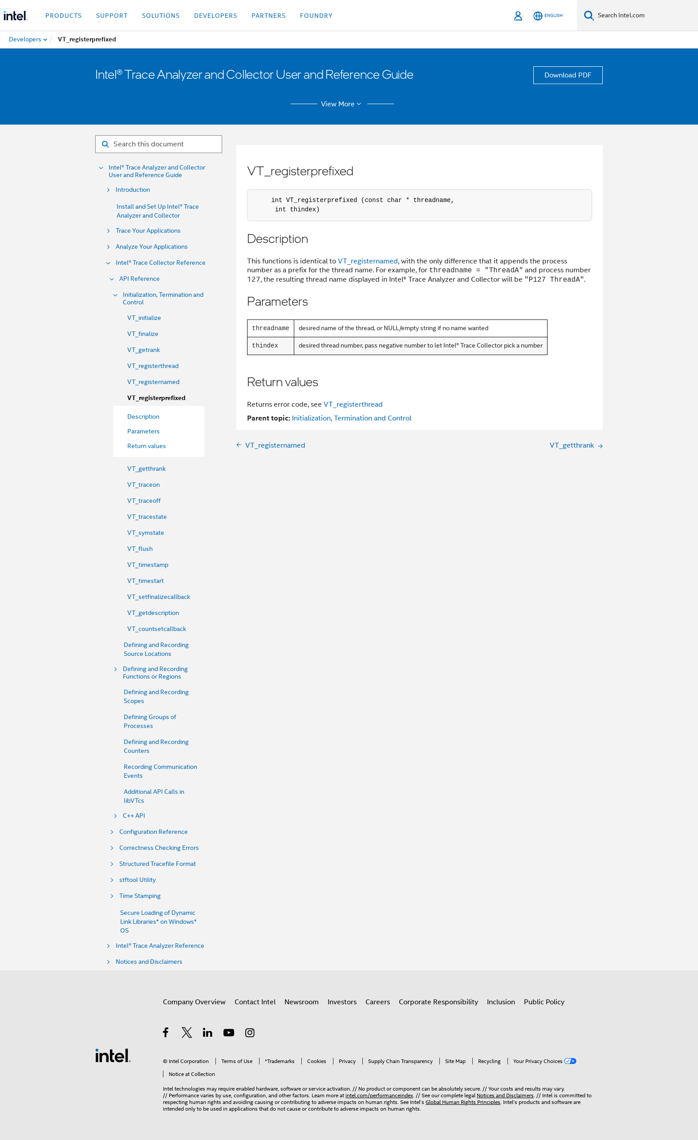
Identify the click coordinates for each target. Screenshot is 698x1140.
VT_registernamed (153, 382)
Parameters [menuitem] (143, 431)
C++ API (134, 816)
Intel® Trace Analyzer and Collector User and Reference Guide (157, 171)
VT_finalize (142, 334)
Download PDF (568, 75)
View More (342, 104)
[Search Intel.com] (646, 15)
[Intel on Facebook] (166, 1034)
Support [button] (112, 16)
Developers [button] (215, 16)
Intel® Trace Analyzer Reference (160, 946)
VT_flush (140, 549)
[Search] (589, 15)
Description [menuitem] (143, 416)
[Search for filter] (158, 144)
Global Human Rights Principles (463, 1102)
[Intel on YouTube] (229, 1034)
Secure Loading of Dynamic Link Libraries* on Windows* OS (158, 921)
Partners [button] (269, 16)
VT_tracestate (147, 517)
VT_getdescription (153, 613)
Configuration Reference (153, 832)
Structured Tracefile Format (157, 864)
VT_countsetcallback (156, 629)
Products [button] (63, 16)
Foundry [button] (316, 16)
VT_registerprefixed (156, 398)
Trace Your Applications (148, 230)
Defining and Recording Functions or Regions (155, 672)
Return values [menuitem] (146, 446)
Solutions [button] (161, 16)
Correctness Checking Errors (159, 848)
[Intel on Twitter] (187, 1034)
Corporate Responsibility (438, 1002)
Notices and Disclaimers (149, 962)
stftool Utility (137, 880)
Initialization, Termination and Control (163, 298)
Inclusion (501, 1002)
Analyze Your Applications (152, 247)
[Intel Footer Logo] (113, 1055)
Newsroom (301, 1002)
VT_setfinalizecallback (158, 597)
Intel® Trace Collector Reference (161, 263)
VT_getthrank (146, 469)
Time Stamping (140, 896)
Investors (342, 1002)
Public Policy (544, 1002)
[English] (548, 15)
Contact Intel (255, 1002)
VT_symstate (145, 533)
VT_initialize (144, 318)
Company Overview (194, 1002)
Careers (377, 1002)
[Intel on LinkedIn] (208, 1034)
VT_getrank (143, 350)
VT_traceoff (144, 501)
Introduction (133, 190)
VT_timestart (145, 581)
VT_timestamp (147, 565)
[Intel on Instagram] (250, 1034)
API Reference (139, 279)
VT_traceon (143, 485)
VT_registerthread (153, 366)
